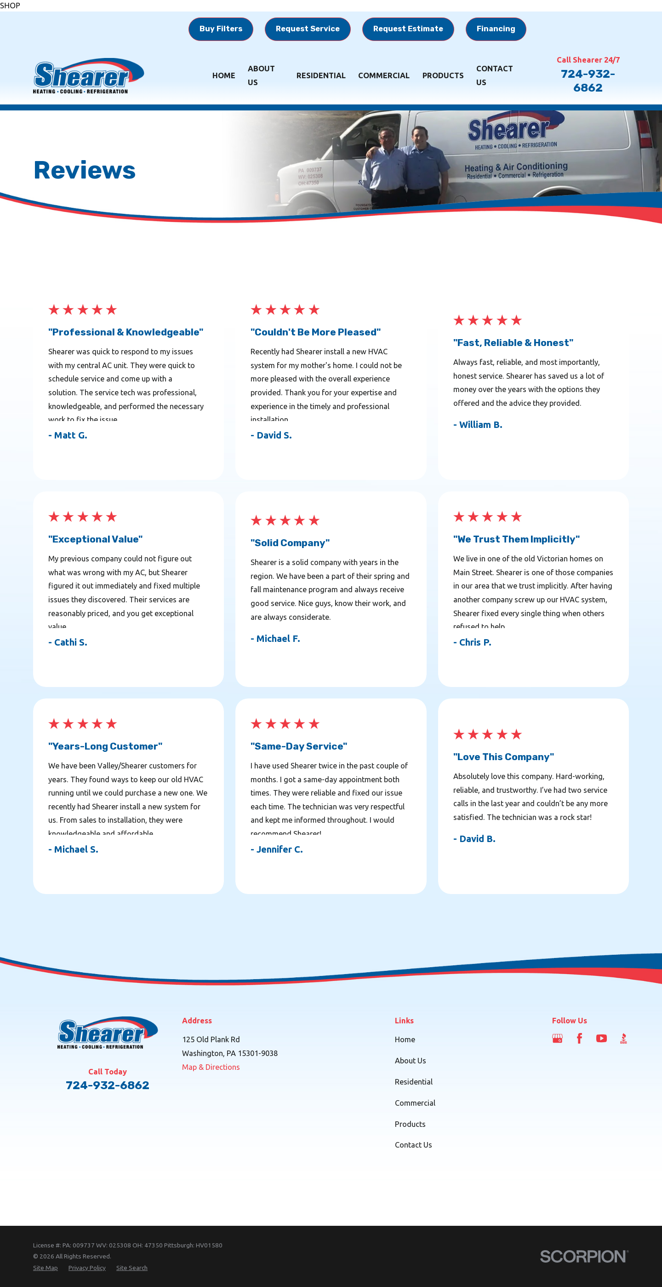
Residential (414, 1082)
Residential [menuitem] (321, 75)
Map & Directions (211, 1067)
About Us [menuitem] (261, 75)
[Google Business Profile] (557, 1038)
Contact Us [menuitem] (494, 75)
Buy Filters (221, 28)
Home (405, 1039)
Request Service (308, 28)
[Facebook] (579, 1038)
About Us (410, 1060)
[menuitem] (45, 1268)
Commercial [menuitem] (384, 75)
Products (410, 1124)
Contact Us (413, 1145)
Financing (496, 28)
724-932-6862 (588, 80)
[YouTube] (601, 1038)
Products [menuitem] (443, 75)
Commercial (415, 1103)
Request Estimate (408, 28)
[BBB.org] (623, 1038)
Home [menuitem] (223, 75)
